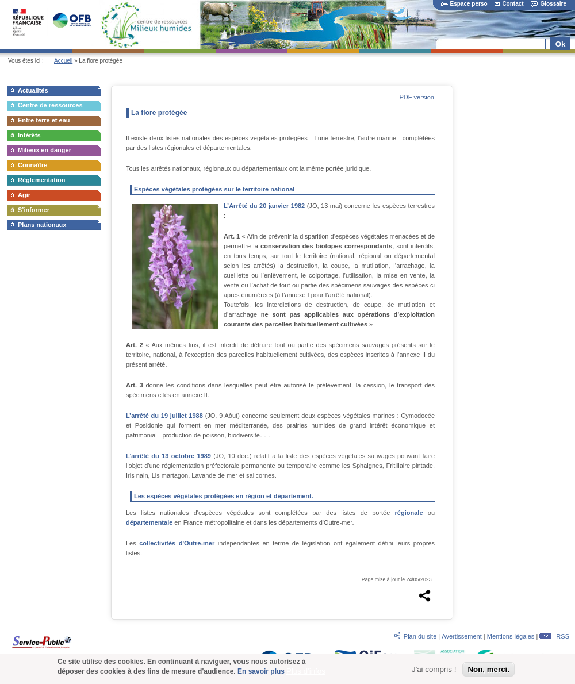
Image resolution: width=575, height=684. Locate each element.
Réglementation (42, 179)
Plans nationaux (42, 224)
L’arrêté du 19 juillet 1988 (164, 415)
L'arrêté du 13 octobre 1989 (168, 455)
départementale (149, 522)
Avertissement (462, 636)
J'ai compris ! (434, 671)
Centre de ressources (50, 105)
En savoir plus (261, 673)
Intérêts (29, 135)
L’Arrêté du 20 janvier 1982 (264, 205)
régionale (409, 512)
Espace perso (464, 4)
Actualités (33, 90)
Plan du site (420, 636)
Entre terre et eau (44, 120)
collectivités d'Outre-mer (176, 543)
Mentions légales (511, 636)
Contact (508, 4)
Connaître (32, 165)
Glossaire (548, 4)
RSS (554, 636)
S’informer (33, 209)
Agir (24, 194)
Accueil (63, 60)
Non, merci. (488, 671)
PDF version (416, 97)
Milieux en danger (44, 150)
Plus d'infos (305, 672)
